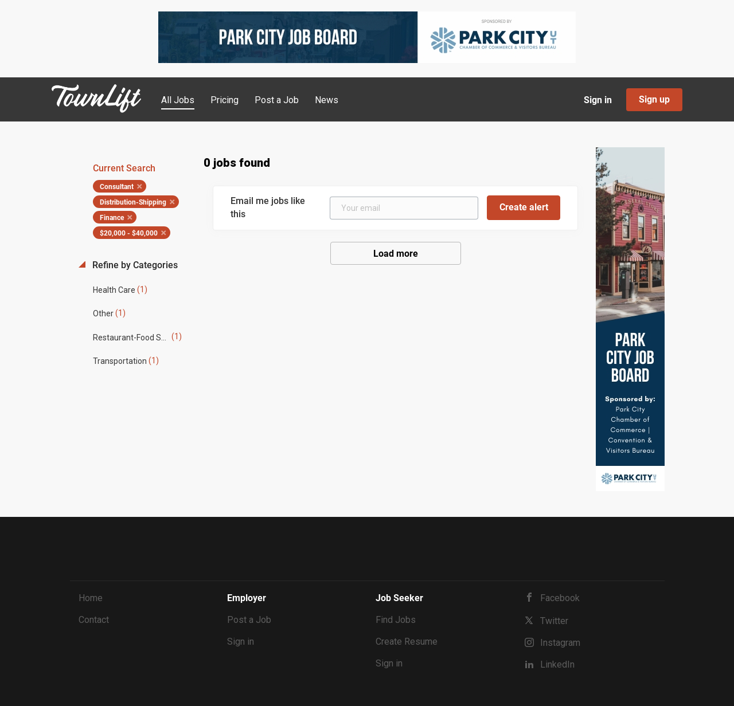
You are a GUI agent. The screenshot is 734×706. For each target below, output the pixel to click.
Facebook (560, 598)
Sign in (598, 100)
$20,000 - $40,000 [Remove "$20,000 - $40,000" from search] (129, 233)
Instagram (560, 642)
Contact (94, 619)
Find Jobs (396, 619)
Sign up (654, 99)
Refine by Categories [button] (134, 265)
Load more (395, 253)
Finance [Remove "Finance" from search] (112, 218)
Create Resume (407, 641)
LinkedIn (557, 664)
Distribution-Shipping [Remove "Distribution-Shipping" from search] (133, 202)
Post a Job (249, 619)
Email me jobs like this (268, 207)
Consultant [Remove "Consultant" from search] (117, 187)
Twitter (554, 620)
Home (91, 598)
